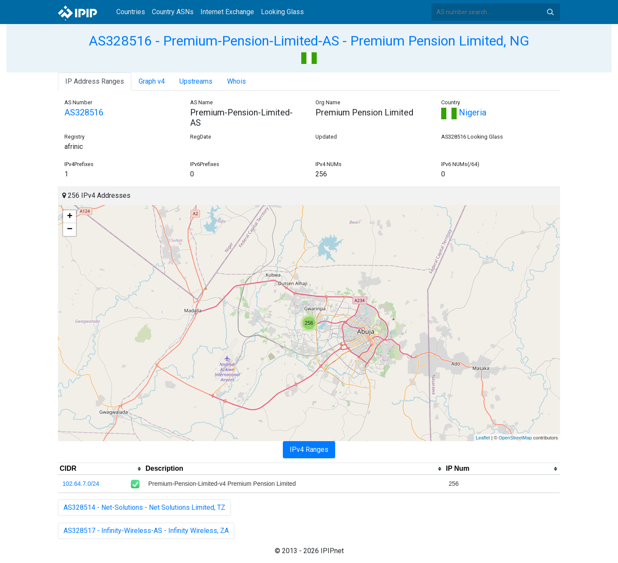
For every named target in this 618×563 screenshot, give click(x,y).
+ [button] (70, 216)
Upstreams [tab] (195, 81)
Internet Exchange (227, 12)
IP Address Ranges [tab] (94, 81)
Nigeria (463, 112)
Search (550, 12)
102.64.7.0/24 (81, 483)
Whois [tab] (236, 81)
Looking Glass (282, 12)
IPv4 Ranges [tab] (309, 449)
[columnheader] (101, 469)
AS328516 (83, 112)
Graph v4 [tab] (152, 81)
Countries (130, 12)
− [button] (70, 229)
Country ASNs (173, 12)
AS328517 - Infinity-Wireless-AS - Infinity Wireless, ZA (146, 531)
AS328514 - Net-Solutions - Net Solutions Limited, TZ (144, 507)
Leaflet (483, 437)
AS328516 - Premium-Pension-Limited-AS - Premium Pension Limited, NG (309, 41)
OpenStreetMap (515, 437)
